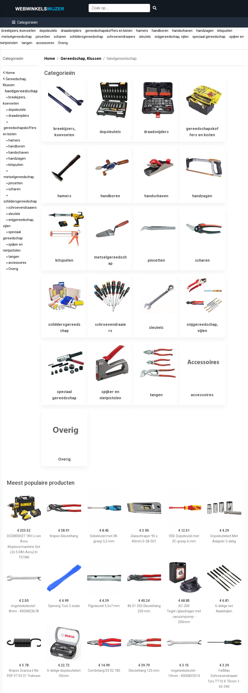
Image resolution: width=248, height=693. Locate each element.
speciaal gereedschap (209, 37)
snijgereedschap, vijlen (171, 37)
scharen (60, 37)
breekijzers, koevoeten (18, 31)
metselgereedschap (16, 37)
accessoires (45, 43)
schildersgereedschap (86, 37)
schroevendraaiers (121, 37)
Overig (62, 43)
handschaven (182, 31)
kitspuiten (225, 31)
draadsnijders (71, 31)
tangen (27, 43)
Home (11, 73)
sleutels (145, 37)
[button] (25, 22)
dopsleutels (48, 31)
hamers (142, 31)
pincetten (42, 37)
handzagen (205, 31)
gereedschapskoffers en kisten (109, 31)
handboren (160, 31)
